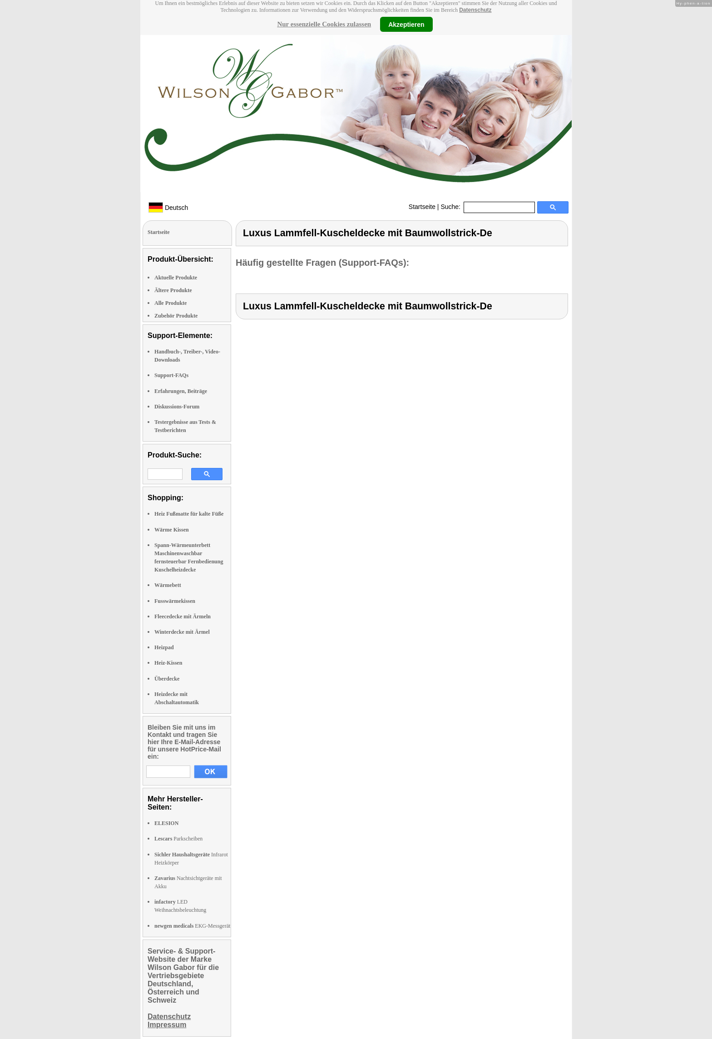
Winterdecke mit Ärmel (182, 632)
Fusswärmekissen (174, 601)
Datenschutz (475, 10)
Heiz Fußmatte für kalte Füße (188, 514)
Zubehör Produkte (176, 316)
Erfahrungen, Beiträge (180, 391)
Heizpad (164, 647)
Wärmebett (167, 585)
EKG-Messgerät (192, 926)
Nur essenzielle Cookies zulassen (324, 24)
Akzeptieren (406, 24)
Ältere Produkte (173, 290)
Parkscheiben (178, 838)
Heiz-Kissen (168, 663)
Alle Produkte (170, 303)
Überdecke (166, 679)
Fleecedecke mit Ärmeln (182, 616)
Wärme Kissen (171, 530)
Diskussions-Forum (176, 406)
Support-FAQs (171, 375)
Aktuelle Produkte (175, 277)
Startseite (422, 206)
